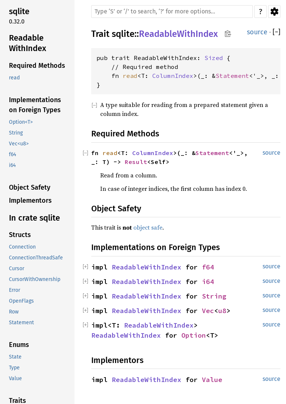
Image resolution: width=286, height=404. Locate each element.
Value (212, 379)
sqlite (123, 34)
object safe (147, 227)
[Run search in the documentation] (172, 11)
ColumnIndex (172, 75)
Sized (213, 57)
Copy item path (228, 33)
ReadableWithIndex (178, 34)
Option (193, 335)
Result (136, 161)
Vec (208, 310)
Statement (232, 75)
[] (276, 32)
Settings (274, 11)
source (257, 32)
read (130, 75)
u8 (222, 310)
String (214, 296)
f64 (208, 267)
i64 (208, 281)
